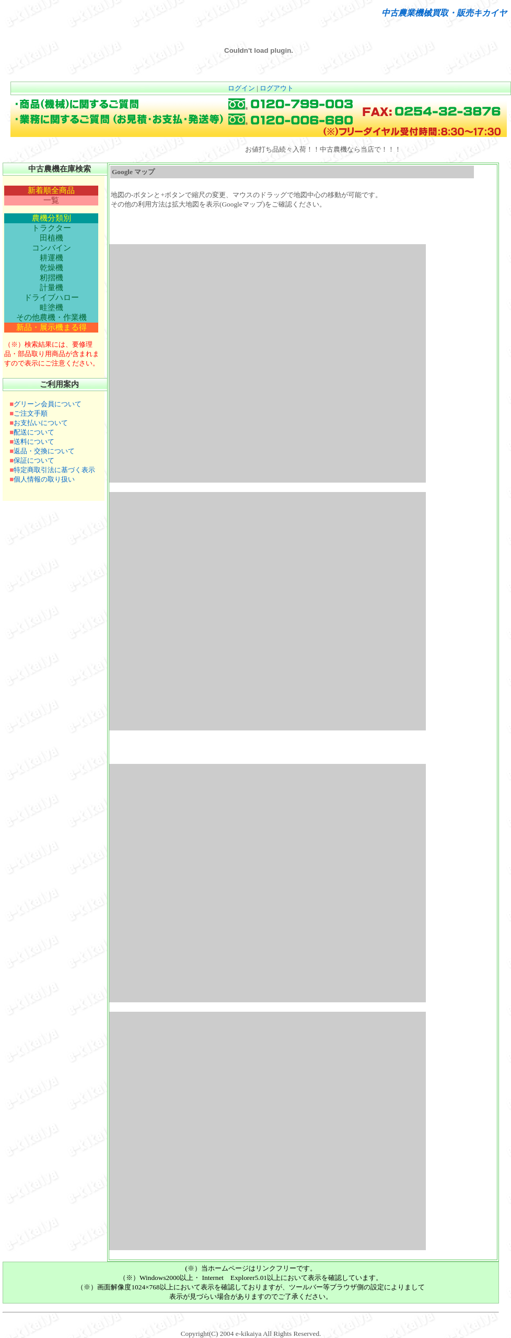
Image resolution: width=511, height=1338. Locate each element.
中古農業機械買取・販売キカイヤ (444, 12)
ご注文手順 (31, 413)
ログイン (241, 88)
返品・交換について (44, 451)
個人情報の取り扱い (44, 479)
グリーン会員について (48, 404)
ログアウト (277, 88)
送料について (34, 441)
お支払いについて (41, 423)
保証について (34, 460)
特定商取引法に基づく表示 (54, 470)
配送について (34, 432)
